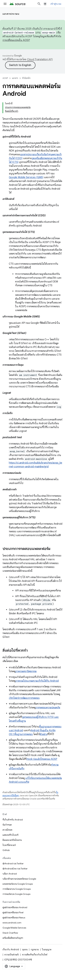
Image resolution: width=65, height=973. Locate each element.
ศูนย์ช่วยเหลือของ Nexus (14, 917)
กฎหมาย (35, 949)
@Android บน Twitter (13, 863)
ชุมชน (25, 949)
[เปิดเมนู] (5, 4)
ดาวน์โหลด (7, 829)
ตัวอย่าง (43, 734)
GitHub (6, 850)
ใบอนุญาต (46, 949)
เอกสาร (15, 78)
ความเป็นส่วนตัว (11, 954)
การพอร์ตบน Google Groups (16, 894)
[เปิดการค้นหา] (39, 4)
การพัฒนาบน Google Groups (17, 888)
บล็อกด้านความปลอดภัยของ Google (19, 878)
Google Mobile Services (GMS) (26, 177)
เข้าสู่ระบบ (55, 3)
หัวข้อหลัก (26, 78)
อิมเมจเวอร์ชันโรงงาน (12, 840)
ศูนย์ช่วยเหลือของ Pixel (13, 912)
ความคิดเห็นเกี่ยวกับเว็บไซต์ (34, 954)
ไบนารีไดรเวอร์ (9, 845)
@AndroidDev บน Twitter (15, 868)
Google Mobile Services (14, 927)
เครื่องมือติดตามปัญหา (13, 937)
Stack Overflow (10, 932)
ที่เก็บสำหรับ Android (13, 819)
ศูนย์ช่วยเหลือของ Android (15, 907)
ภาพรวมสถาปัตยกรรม (26, 671)
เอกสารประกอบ (11, 13)
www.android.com (12, 922)
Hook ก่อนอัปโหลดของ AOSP (41, 759)
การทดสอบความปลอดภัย (47, 707)
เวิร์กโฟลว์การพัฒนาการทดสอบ (24, 698)
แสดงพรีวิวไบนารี (10, 834)
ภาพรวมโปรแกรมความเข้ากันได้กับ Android (37, 680)
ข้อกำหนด (7, 824)
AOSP (5, 78)
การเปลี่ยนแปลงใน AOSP (16, 40)
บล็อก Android (10, 873)
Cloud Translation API (40, 59)
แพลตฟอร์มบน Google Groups (18, 883)
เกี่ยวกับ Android (11, 949)
